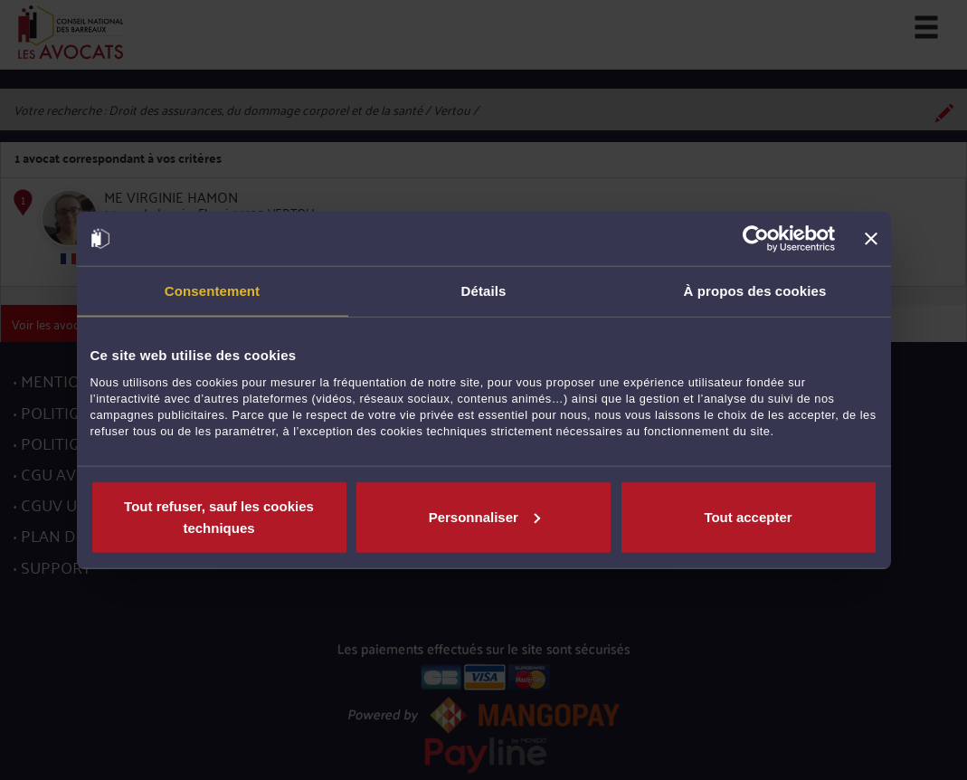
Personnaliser (484, 516)
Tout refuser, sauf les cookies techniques (219, 516)
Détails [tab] (484, 291)
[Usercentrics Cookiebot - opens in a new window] (756, 238)
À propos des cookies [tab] (755, 291)
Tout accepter (748, 516)
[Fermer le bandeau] (871, 239)
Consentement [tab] (212, 291)
